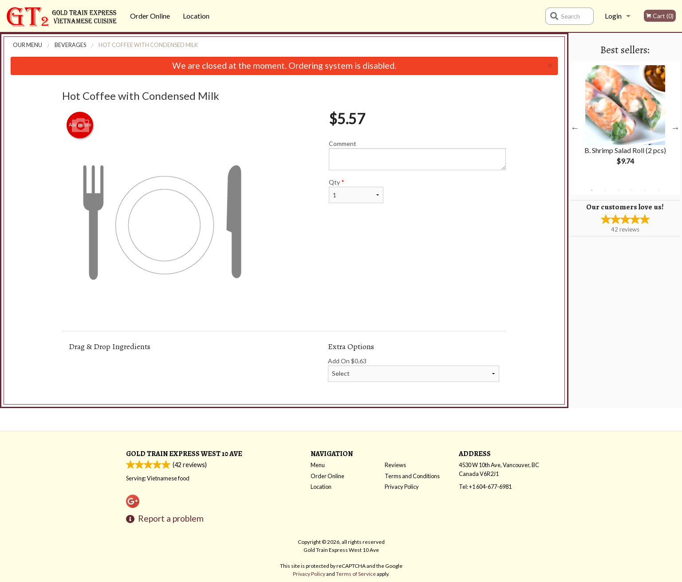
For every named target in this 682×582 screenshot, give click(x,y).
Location (196, 16)
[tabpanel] (625, 122)
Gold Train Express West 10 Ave (184, 453)
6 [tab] (658, 190)
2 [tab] (605, 190)
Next (675, 127)
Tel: (485, 486)
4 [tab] (631, 190)
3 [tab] (618, 190)
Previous (575, 127)
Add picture (80, 125)
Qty (356, 190)
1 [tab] (591, 190)
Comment (417, 155)
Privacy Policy (402, 486)
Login (613, 16)
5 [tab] (645, 190)
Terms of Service (356, 573)
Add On (414, 369)
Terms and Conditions (412, 476)
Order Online (150, 16)
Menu (318, 464)
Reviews (395, 464)
